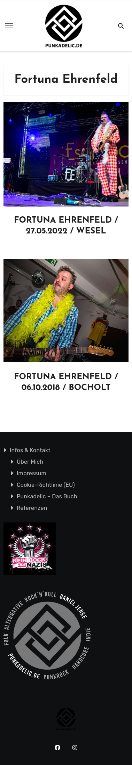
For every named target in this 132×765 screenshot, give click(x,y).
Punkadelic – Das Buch (47, 496)
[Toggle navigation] (9, 26)
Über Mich (30, 462)
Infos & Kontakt (30, 450)
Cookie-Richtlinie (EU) (46, 485)
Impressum (31, 473)
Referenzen (32, 508)
